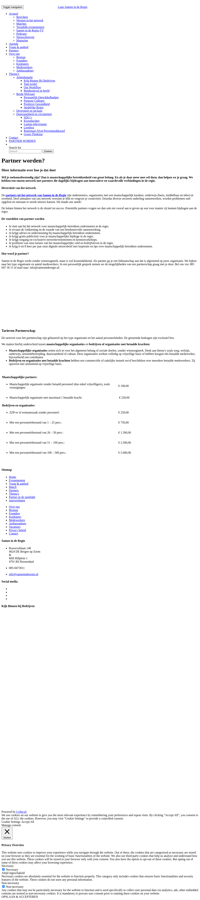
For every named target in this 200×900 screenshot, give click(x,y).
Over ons (14, 53)
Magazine (22, 40)
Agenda (13, 43)
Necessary (12, 869)
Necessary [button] (7, 865)
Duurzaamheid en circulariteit (34, 114)
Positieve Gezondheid (37, 104)
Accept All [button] (27, 821)
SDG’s (28, 117)
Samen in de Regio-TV (30, 30)
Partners (14, 50)
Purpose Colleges (34, 100)
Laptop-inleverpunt (35, 124)
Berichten (22, 17)
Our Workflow (32, 87)
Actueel (13, 13)
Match (13, 487)
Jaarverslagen (17, 500)
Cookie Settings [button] (10, 821)
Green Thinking (33, 134)
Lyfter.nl (21, 811)
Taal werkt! (30, 84)
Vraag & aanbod (18, 47)
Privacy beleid (17, 530)
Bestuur (21, 57)
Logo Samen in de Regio (55, 7)
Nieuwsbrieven (25, 37)
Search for (15, 147)
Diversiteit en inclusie (29, 110)
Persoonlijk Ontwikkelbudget (41, 97)
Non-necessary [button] (10, 883)
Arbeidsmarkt (24, 77)
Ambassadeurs (25, 70)
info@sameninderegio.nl (23, 574)
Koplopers (22, 63)
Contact (13, 137)
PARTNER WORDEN (22, 140)
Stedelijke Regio (33, 107)
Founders (21, 60)
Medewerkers (24, 67)
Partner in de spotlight (22, 497)
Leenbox (29, 127)
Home (12, 477)
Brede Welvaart (25, 94)
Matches (21, 23)
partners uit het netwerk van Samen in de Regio (36, 195)
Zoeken (48, 151)
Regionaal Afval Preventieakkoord (44, 130)
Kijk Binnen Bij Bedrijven (39, 80)
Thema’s (14, 74)
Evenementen (17, 480)
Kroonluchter (32, 120)
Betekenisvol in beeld (37, 90)
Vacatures (14, 526)
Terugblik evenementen (30, 27)
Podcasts (21, 33)
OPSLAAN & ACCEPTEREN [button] (19, 896)
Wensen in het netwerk (29, 20)
